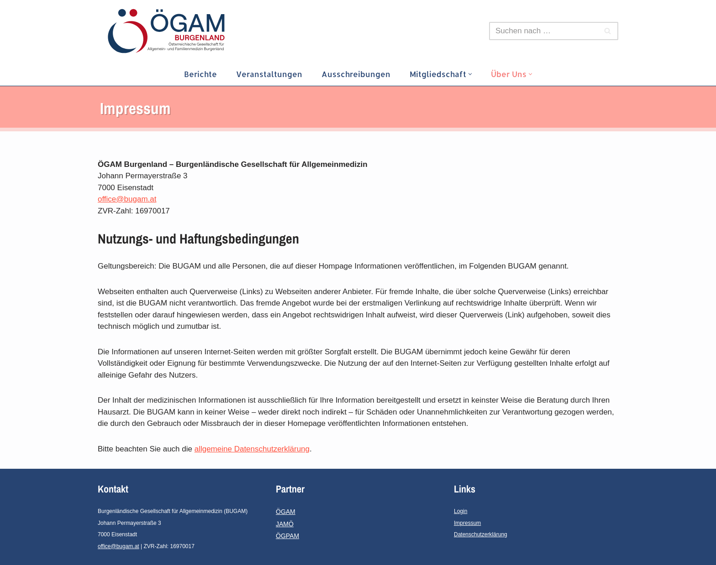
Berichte (200, 74)
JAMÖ (285, 524)
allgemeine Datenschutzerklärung (252, 449)
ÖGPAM (287, 535)
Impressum (467, 523)
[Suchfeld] (543, 31)
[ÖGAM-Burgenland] (168, 31)
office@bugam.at (127, 199)
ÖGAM (285, 511)
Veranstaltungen (269, 74)
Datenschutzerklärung (480, 534)
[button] (470, 74)
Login (460, 511)
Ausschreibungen (355, 74)
